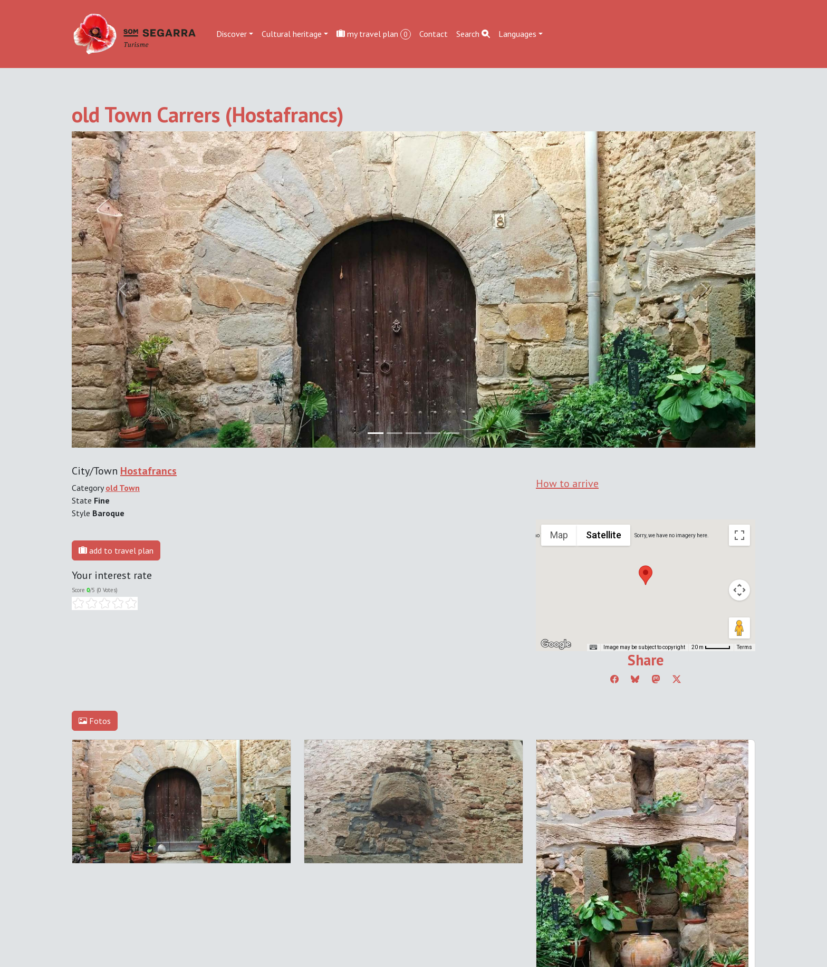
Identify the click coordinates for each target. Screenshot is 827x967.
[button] (645, 575)
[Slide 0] (375, 433)
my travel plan (373, 34)
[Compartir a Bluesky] (635, 679)
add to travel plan (116, 550)
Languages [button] (517, 33)
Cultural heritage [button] (292, 33)
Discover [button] (231, 33)
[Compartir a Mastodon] (656, 679)
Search (473, 33)
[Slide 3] (432, 433)
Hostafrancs (148, 471)
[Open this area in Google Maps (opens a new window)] (555, 644)
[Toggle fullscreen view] (739, 535)
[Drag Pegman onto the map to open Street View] (739, 628)
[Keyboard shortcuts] (593, 647)
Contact (433, 33)
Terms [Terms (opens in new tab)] (744, 647)
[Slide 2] (413, 433)
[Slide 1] (394, 433)
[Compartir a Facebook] (614, 679)
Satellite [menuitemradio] (603, 534)
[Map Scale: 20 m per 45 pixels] (711, 647)
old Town (122, 487)
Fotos (95, 720)
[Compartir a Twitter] (676, 679)
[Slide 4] (451, 433)
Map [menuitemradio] (559, 534)
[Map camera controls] (739, 590)
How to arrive (567, 483)
